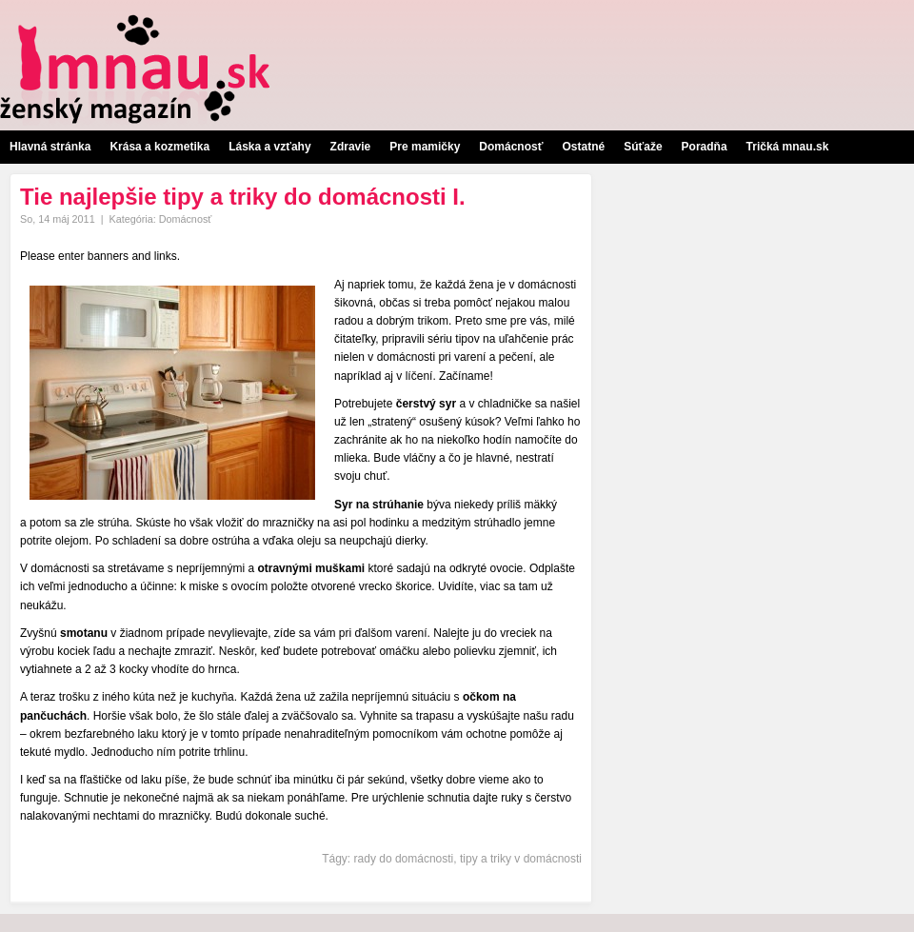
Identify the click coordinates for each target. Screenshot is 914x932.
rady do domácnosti (404, 858)
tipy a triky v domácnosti (521, 858)
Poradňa (704, 146)
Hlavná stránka (50, 146)
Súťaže (643, 146)
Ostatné (583, 146)
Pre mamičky (424, 146)
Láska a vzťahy (269, 146)
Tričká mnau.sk (787, 146)
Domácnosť (511, 146)
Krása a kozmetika (159, 146)
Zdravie (350, 146)
